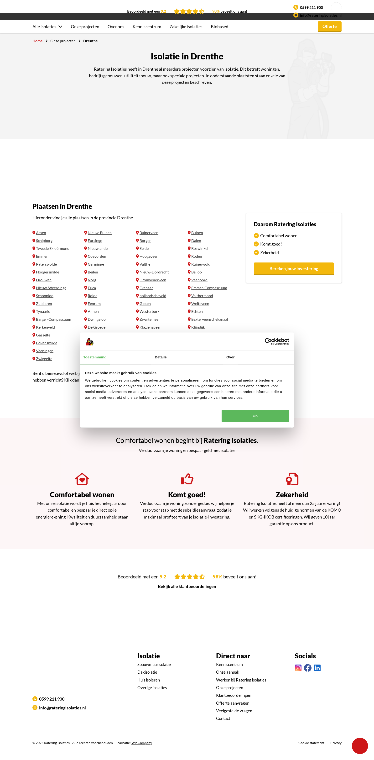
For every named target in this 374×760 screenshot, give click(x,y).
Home (37, 49)
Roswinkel (199, 257)
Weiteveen (200, 312)
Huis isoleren (148, 688)
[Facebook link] (308, 676)
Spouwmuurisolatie (154, 673)
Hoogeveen (149, 264)
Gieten (145, 312)
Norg (92, 288)
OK (255, 416)
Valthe (145, 272)
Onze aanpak (227, 680)
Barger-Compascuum (53, 327)
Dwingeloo (97, 327)
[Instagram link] (298, 676)
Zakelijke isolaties (186, 35)
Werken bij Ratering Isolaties (241, 688)
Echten (197, 320)
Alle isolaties (44, 35)
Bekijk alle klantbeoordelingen (187, 595)
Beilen (93, 280)
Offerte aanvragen (232, 711)
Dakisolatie (147, 680)
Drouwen (44, 288)
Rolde (92, 304)
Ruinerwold (200, 272)
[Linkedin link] (317, 676)
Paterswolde (46, 272)
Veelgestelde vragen (234, 719)
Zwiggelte (44, 367)
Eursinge (95, 249)
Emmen (42, 264)
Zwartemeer (150, 327)
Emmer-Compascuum (209, 296)
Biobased (219, 35)
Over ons (116, 35)
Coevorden (97, 264)
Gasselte (43, 343)
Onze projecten (85, 35)
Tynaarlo (43, 320)
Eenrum (94, 312)
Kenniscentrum (147, 35)
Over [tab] (230, 357)
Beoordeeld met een (146, 11)
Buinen (197, 241)
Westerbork (149, 320)
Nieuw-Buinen (100, 241)
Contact (223, 726)
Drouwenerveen (153, 288)
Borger (145, 249)
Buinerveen (149, 241)
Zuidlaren (44, 312)
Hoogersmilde (47, 280)
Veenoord (199, 288)
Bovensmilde (46, 351)
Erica (92, 296)
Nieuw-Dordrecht (154, 280)
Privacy (336, 751)
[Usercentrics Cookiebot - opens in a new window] (268, 341)
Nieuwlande (98, 257)
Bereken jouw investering (294, 277)
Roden (196, 264)
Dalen (196, 249)
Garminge (96, 272)
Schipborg (44, 249)
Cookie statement (311, 751)
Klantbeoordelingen (233, 703)
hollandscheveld (153, 304)
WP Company (141, 751)
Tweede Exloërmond (52, 257)
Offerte (329, 34)
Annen (93, 320)
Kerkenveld (45, 335)
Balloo (196, 280)
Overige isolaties (152, 696)
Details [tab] (161, 357)
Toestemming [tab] (95, 357)
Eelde (144, 257)
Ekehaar (146, 296)
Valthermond (202, 304)
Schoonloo (44, 304)
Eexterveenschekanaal (209, 327)
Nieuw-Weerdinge (51, 296)
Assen (41, 241)
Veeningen (44, 359)
